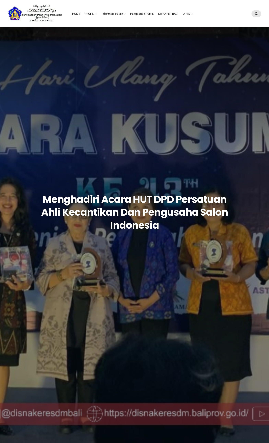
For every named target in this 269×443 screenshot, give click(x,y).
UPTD (208, 17)
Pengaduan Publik (163, 17)
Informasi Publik (134, 17)
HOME (98, 17)
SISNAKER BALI (190, 17)
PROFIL (111, 17)
